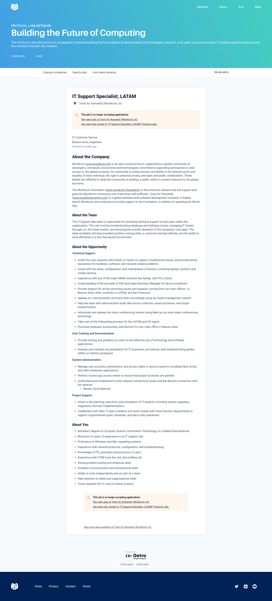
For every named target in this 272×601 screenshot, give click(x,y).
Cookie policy (142, 564)
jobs (79, 72)
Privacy (53, 586)
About (223, 6)
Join (241, 6)
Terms (87, 586)
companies (55, 72)
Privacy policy (127, 564)
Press (38, 586)
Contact (70, 586)
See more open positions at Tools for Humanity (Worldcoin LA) (117, 527)
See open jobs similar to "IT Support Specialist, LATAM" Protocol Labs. (119, 124)
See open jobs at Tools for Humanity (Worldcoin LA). (109, 119)
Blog (258, 6)
